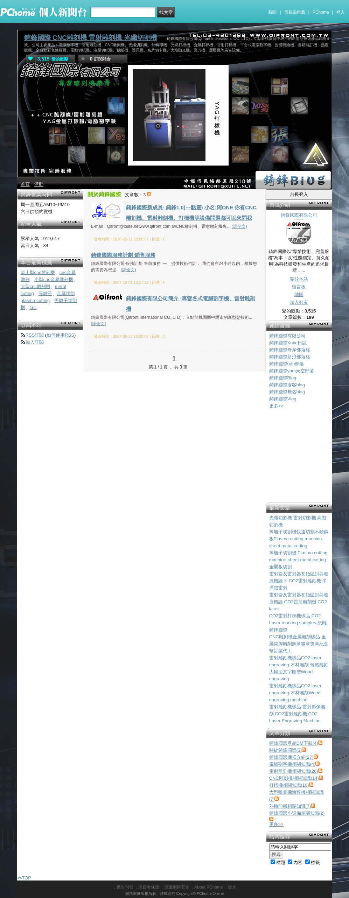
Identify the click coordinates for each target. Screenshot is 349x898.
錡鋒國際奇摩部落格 (289, 349)
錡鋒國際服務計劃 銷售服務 (123, 255)
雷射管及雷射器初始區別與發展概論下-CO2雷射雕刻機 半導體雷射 (298, 580)
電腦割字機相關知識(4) (292, 764)
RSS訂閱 (35, 335)
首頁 (25, 184)
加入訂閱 (35, 342)
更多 (276, 405)
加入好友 (299, 302)
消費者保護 (148, 887)
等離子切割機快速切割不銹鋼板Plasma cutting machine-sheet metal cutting (298, 538)
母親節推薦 (294, 12)
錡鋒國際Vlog (282, 398)
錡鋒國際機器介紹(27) (291, 757)
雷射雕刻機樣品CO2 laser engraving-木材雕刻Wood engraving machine (295, 692)
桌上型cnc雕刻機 (38, 272)
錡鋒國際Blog (282, 377)
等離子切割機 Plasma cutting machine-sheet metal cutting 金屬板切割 (298, 559)
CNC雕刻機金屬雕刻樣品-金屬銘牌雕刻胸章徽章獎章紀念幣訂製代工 (298, 643)
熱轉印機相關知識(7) (290, 806)
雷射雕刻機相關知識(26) (293, 771)
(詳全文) (239, 226)
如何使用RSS (60, 335)
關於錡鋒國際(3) (285, 750)
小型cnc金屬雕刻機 (53, 279)
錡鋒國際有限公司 (287, 335)
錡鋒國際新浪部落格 (289, 356)
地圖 (298, 294)
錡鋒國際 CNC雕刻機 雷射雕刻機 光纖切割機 (90, 37)
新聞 (272, 12)
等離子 (45, 293)
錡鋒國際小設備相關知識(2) (297, 813)
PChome (321, 12)
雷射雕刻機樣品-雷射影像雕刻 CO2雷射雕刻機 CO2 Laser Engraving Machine (297, 713)
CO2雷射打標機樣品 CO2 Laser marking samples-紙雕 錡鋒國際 (298, 622)
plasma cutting (35, 300)
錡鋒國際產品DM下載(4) (293, 743)
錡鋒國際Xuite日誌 (288, 342)
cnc (33, 307)
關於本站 (299, 279)
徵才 (232, 887)
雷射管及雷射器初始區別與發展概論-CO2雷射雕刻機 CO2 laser (298, 601)
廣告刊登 (125, 887)
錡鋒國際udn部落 (286, 363)
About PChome (208, 887)
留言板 (299, 286)
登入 (340, 12)
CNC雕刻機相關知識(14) (294, 778)
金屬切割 (66, 293)
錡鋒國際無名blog (287, 391)
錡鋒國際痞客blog (287, 384)
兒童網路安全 (176, 887)
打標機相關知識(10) (289, 785)
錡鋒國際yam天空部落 (291, 370)
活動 (38, 184)
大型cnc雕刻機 (35, 286)
